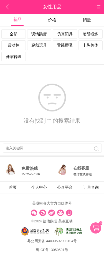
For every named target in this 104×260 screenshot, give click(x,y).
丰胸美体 (90, 45)
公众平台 (65, 187)
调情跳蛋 (39, 34)
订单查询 (91, 187)
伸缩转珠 (13, 56)
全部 (13, 34)
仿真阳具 (65, 34)
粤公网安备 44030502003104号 (52, 241)
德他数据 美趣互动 (58, 221)
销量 (87, 20)
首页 (13, 187)
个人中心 (39, 187)
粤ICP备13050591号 (52, 250)
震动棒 (13, 45)
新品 (17, 19)
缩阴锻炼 (90, 34)
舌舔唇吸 (65, 45)
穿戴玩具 (39, 45)
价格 (52, 20)
